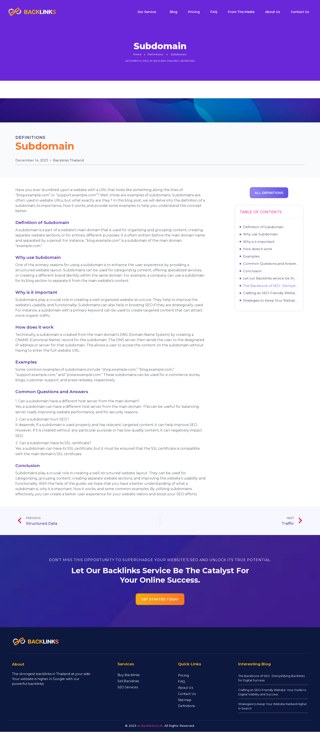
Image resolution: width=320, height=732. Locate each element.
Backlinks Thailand (165, 60)
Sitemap (184, 700)
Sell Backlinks (128, 681)
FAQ (213, 12)
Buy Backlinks (128, 675)
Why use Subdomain (260, 234)
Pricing (194, 12)
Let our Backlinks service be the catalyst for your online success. (271, 278)
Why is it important (258, 242)
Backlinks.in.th (152, 725)
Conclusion (252, 271)
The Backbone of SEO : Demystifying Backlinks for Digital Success (271, 286)
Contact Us (300, 12)
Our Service (146, 12)
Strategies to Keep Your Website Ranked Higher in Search (271, 300)
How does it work (257, 249)
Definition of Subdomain (263, 227)
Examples (251, 256)
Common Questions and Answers (271, 264)
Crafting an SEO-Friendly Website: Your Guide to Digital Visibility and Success (271, 293)
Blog (173, 12)
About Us (272, 12)
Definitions (155, 54)
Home (137, 54)
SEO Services (127, 687)
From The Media (241, 12)
